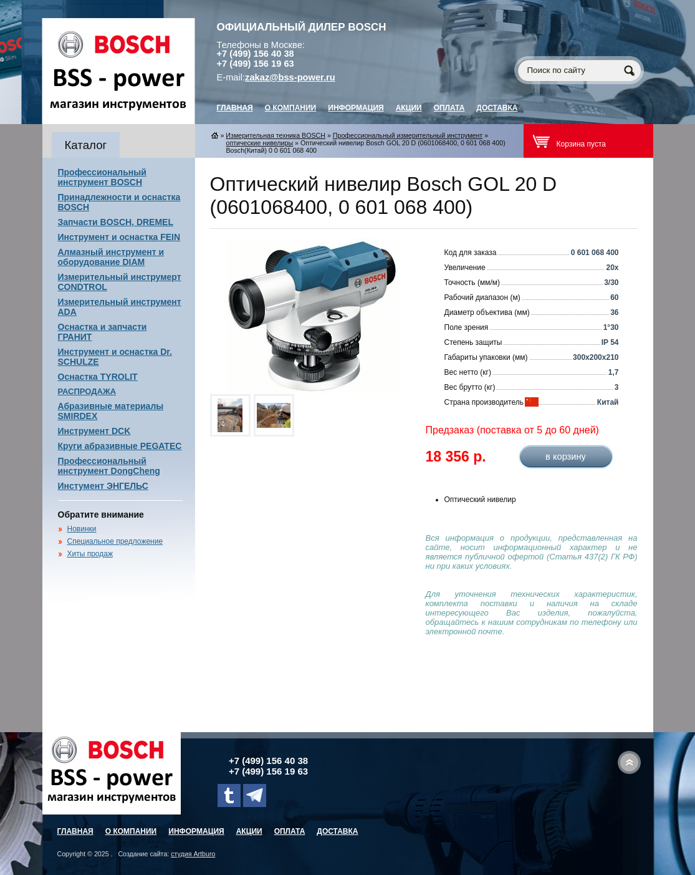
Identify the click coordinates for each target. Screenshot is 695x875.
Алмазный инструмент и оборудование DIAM (111, 257)
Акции (409, 108)
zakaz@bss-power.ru (290, 77)
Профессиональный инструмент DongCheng (109, 466)
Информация (355, 108)
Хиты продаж (90, 553)
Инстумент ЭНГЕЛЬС (103, 486)
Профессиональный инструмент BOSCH (102, 177)
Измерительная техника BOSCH (275, 135)
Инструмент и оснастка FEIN (119, 237)
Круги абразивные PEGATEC (120, 446)
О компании (291, 108)
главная (235, 108)
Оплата (449, 108)
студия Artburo (193, 854)
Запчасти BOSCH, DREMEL (116, 222)
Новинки (82, 529)
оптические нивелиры (260, 143)
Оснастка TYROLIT (98, 377)
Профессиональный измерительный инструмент (407, 135)
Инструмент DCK (94, 431)
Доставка (496, 108)
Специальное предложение (115, 541)
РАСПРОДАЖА (87, 391)
